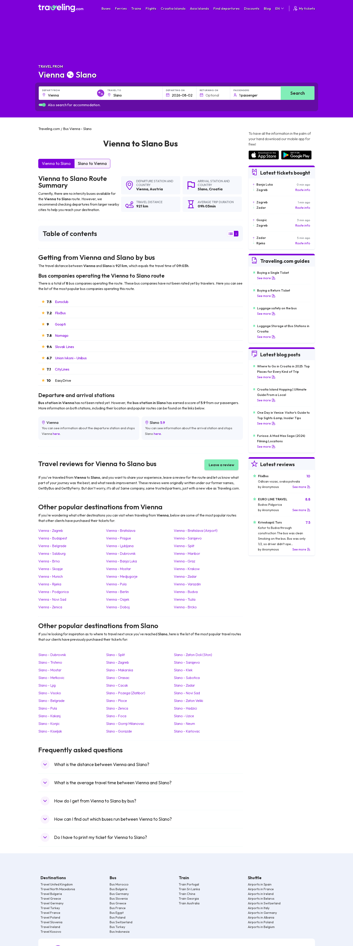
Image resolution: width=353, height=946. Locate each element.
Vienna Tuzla (184, 599)
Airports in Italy (258, 908)
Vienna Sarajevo (188, 538)
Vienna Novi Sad (52, 599)
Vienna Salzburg (52, 553)
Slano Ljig (47, 685)
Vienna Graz (184, 561)
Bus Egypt (117, 913)
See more (266, 278)
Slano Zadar (184, 685)
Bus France (118, 908)
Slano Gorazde (119, 731)
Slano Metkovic (51, 677)
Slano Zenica (117, 708)
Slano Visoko (49, 693)
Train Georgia (189, 899)
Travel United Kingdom (57, 884)
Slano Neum (184, 723)
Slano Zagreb (117, 662)
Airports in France (261, 889)
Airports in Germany (262, 913)
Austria (156, 189)
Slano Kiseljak (50, 731)
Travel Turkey (50, 908)
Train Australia (189, 903)
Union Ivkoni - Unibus (71, 358)
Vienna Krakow (187, 568)
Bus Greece (118, 903)
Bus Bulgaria (118, 889)
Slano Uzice (184, 716)
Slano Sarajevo (187, 662)
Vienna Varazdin (187, 584)
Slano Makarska (119, 670)
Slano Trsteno (50, 662)
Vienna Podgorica (53, 591)
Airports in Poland (261, 922)
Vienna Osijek (117, 599)
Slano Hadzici (185, 708)
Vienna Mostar (118, 568)
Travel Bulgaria (51, 894)
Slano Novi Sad (187, 693)
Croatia (215, 189)
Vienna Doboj (118, 607)
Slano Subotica (187, 677)
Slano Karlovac (187, 731)
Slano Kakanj (49, 716)
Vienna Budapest (52, 538)
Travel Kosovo (51, 932)
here (56, 433)
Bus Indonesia (119, 932)
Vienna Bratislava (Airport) (195, 530)
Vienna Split (184, 546)
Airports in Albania (261, 917)
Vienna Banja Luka (121, 561)
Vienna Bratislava (120, 530)
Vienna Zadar (185, 576)
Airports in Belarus (261, 899)
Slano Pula (47, 708)
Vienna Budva (186, 591)
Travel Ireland (50, 927)
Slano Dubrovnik (52, 654)
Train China (187, 894)
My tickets (304, 8)
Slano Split (115, 654)
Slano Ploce (116, 700)
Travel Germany (52, 903)
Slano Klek (183, 670)
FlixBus (60, 313)
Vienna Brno (49, 561)
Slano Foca (116, 716)
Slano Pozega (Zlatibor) (125, 693)
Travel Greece (51, 899)
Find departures (226, 8)
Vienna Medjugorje (122, 576)
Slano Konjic (49, 723)
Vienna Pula (116, 584)
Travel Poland (50, 917)
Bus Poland (117, 917)
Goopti (60, 324)
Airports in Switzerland (264, 903)
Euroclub (61, 301)
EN (280, 8)
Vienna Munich (50, 576)
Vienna (142, 189)
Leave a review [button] (221, 465)
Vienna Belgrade (52, 546)
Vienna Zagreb (50, 530)
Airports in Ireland (261, 894)
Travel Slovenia (51, 922)
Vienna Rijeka (49, 584)
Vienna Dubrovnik (121, 553)
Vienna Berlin (117, 591)
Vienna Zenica (50, 607)
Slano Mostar (49, 670)
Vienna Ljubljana (120, 546)
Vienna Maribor (187, 553)
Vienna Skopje (50, 568)
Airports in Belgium (261, 927)
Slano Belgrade (51, 700)
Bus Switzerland (121, 922)
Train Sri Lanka (189, 889)
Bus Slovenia (119, 899)
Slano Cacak (117, 685)
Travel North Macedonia (58, 889)
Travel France (50, 913)
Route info (302, 190)
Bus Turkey (117, 927)
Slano (202, 189)
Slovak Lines (64, 346)
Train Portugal (189, 884)
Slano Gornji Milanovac (125, 723)
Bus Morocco (119, 884)
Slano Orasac (117, 677)
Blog (267, 8)
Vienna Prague (118, 538)
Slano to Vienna (92, 163)
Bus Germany (119, 894)
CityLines (62, 369)
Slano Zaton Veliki (188, 700)
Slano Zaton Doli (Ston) (193, 654)
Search (297, 93)
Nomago (61, 335)
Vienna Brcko (185, 607)
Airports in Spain (260, 884)
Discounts (251, 8)
